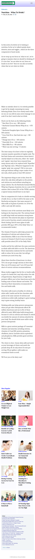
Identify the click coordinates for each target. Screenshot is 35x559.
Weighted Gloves (19, 533)
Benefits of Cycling (7, 428)
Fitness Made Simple (6, 543)
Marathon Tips (22, 476)
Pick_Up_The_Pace (7, 14)
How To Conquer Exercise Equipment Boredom (12, 528)
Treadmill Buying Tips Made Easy (9, 530)
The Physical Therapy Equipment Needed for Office (13, 531)
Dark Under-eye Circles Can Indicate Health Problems (7, 456)
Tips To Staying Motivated (20, 525)
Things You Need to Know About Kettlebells (11, 534)
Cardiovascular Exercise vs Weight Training (11, 523)
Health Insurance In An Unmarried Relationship (24, 456)
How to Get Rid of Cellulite (8, 537)
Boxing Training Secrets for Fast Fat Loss (7, 481)
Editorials (4, 9)
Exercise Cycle (6, 431)
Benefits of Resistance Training (12, 527)
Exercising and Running (7, 426)
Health (3, 451)
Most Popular (5, 388)
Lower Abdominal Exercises (8, 544)
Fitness (3, 401)
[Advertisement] (16, 30)
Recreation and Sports (6, 501)
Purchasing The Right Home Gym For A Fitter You (12, 521)
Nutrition (5, 12)
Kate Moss (21, 403)
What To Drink (17, 12)
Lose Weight (4, 476)
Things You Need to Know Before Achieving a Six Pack (13, 538)
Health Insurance (22, 451)
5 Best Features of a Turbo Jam (8, 533)
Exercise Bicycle (6, 433)
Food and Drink (22, 426)
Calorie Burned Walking (7, 541)
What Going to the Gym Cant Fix (9, 536)
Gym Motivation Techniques (8, 525)
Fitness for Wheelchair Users (8, 524)
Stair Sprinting (15, 543)
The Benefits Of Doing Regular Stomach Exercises (12, 517)
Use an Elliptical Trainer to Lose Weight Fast (6, 406)
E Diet (19, 401)
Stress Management (23, 501)
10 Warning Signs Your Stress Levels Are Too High (24, 506)
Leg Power (8, 540)
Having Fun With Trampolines (8, 518)
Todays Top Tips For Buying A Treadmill (10, 520)
